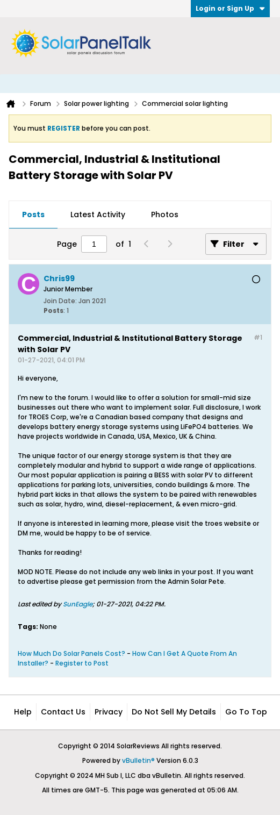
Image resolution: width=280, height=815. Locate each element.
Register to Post (82, 663)
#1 (258, 337)
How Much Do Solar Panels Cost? (71, 653)
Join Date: (60, 300)
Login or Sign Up (230, 8)
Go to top (246, 711)
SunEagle (77, 604)
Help (23, 711)
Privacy (109, 711)
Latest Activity (97, 214)
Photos (164, 214)
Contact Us (63, 711)
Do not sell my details (174, 711)
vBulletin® (138, 760)
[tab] (33, 215)
